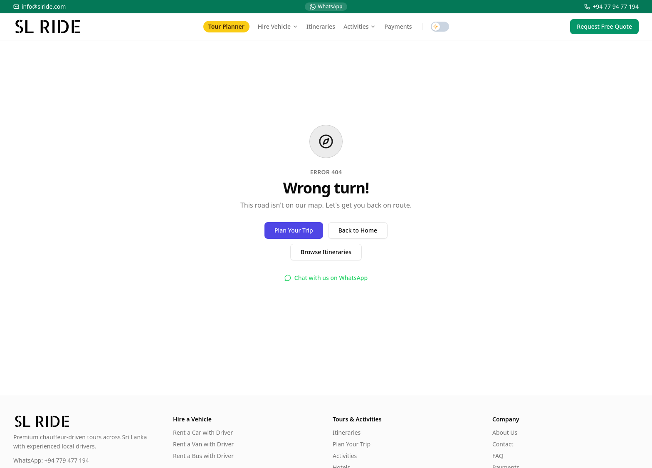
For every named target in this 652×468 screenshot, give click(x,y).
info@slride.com (39, 6)
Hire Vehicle (278, 26)
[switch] (440, 27)
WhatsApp (326, 6)
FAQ (498, 456)
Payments (398, 26)
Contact (503, 444)
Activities (359, 26)
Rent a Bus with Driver (203, 456)
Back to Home (357, 230)
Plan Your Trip (293, 230)
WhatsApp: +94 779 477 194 (51, 460)
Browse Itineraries (326, 252)
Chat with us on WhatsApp (326, 278)
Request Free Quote (604, 26)
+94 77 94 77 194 (611, 6)
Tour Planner (226, 26)
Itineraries (320, 26)
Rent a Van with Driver (203, 444)
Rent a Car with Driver (203, 432)
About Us (504, 432)
